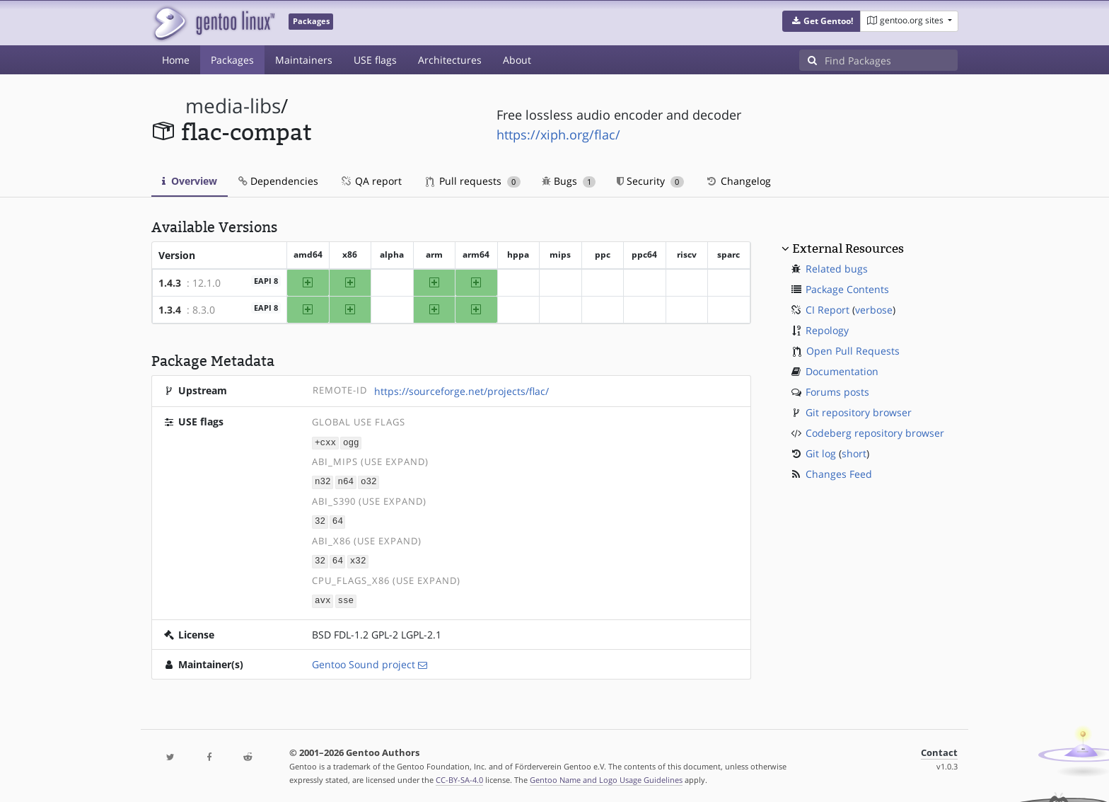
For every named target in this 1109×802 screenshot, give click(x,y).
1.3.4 (169, 309)
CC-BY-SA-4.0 (459, 776)
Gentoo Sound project (363, 661)
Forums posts (837, 392)
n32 (323, 481)
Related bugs (837, 268)
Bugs (569, 181)
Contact (939, 749)
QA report (370, 181)
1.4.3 (169, 283)
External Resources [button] (848, 248)
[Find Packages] (891, 60)
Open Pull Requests (853, 350)
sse (345, 598)
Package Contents (847, 289)
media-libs (233, 106)
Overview (189, 181)
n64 (345, 481)
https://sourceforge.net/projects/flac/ (461, 391)
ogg (351, 442)
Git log (821, 453)
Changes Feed (839, 474)
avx (323, 598)
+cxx (325, 442)
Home (176, 60)
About (517, 60)
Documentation (842, 371)
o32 (369, 481)
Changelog (738, 181)
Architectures (450, 60)
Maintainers (303, 60)
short (854, 453)
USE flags (375, 60)
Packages (232, 60)
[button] (821, 21)
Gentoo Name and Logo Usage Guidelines (606, 776)
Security (650, 181)
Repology (827, 330)
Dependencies (278, 181)
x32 (358, 559)
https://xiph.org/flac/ (558, 134)
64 (337, 520)
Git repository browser (859, 412)
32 (320, 520)
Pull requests (473, 181)
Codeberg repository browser (875, 433)
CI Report (827, 309)
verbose (874, 309)
